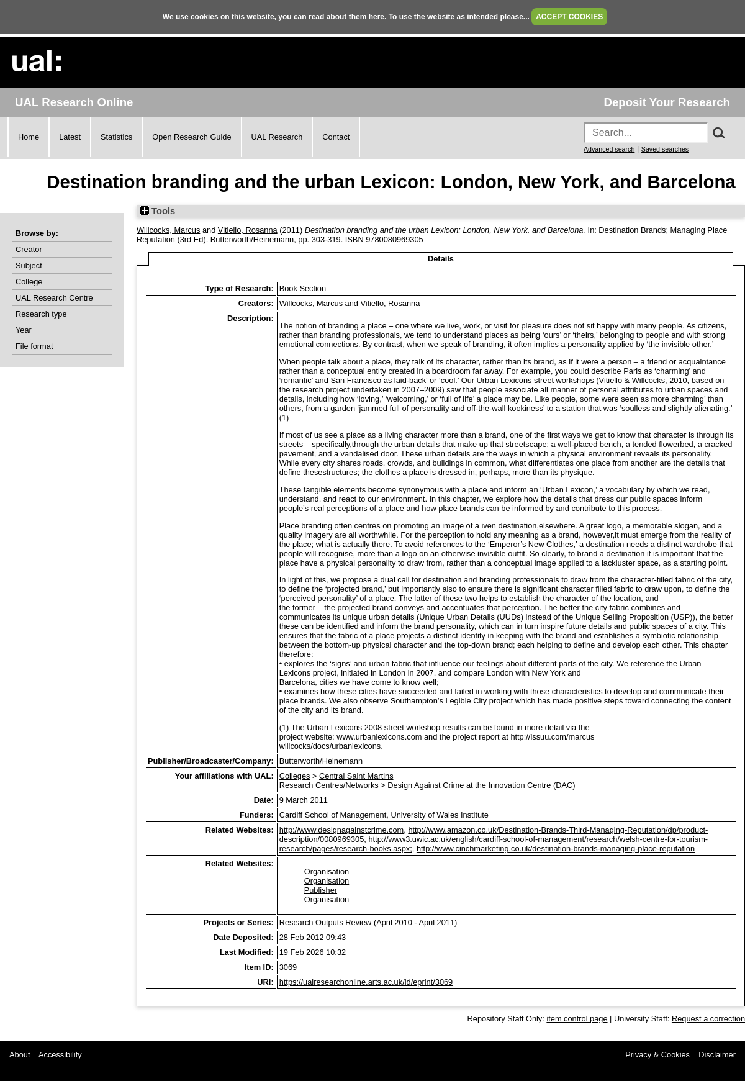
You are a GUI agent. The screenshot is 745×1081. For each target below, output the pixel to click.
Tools (157, 211)
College (29, 281)
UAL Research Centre (54, 297)
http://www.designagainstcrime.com (341, 829)
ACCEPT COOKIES (569, 16)
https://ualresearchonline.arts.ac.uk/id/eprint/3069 (366, 982)
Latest (70, 137)
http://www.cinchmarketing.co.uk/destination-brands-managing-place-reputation (556, 848)
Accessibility (60, 1054)
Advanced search (609, 149)
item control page (576, 1018)
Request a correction (708, 1018)
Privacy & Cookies (657, 1054)
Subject (29, 265)
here (376, 16)
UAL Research (277, 137)
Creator (29, 249)
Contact (336, 137)
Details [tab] (441, 258)
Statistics (116, 137)
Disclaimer (717, 1054)
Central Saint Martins (356, 775)
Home (28, 137)
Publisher (320, 890)
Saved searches (665, 149)
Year (24, 330)
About (19, 1054)
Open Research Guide (191, 137)
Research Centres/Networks (329, 785)
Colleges (294, 775)
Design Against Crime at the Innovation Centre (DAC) (481, 785)
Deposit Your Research (666, 102)
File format (34, 346)
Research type (41, 314)
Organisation (327, 871)
